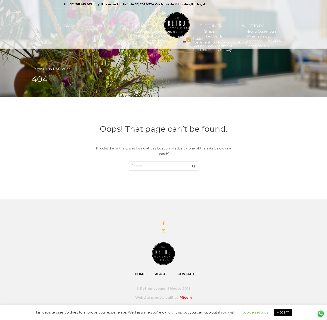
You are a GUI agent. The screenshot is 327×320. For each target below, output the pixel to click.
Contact (251, 26)
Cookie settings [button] (255, 312)
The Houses (122, 26)
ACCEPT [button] (283, 312)
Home (61, 26)
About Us (88, 26)
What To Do (218, 26)
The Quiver (182, 26)
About (161, 274)
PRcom (185, 297)
